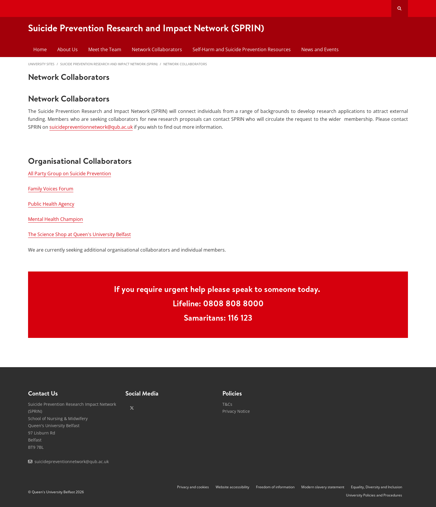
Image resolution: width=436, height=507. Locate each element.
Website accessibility (232, 486)
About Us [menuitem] (67, 49)
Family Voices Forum (50, 188)
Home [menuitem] (40, 49)
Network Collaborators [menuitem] (157, 49)
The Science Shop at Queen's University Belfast (79, 234)
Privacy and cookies (193, 486)
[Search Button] (399, 8)
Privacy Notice (236, 411)
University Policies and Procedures (374, 495)
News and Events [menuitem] (320, 49)
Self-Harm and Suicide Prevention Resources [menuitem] (242, 49)
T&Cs (227, 404)
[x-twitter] (131, 408)
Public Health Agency (51, 204)
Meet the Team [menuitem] (104, 49)
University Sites (41, 64)
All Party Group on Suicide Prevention (69, 173)
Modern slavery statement (322, 486)
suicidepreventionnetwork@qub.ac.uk (91, 127)
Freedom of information (275, 486)
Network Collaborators (185, 64)
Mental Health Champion (55, 219)
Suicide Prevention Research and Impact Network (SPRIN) (109, 64)
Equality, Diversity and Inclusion (376, 486)
